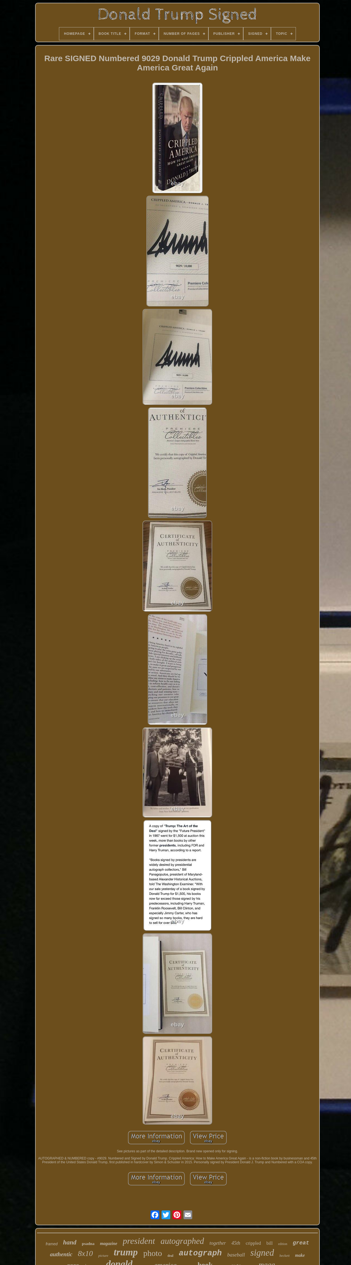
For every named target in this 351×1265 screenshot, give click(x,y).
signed (262, 1253)
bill (270, 1243)
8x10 (85, 1253)
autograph (200, 1253)
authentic (61, 1254)
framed (52, 1244)
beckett (284, 1255)
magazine (108, 1243)
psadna (88, 1243)
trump (126, 1252)
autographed (182, 1241)
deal (170, 1256)
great (301, 1243)
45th (235, 1243)
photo (152, 1253)
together (218, 1243)
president (139, 1241)
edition (282, 1244)
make (300, 1255)
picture (103, 1255)
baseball (236, 1255)
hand (70, 1242)
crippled (253, 1243)
